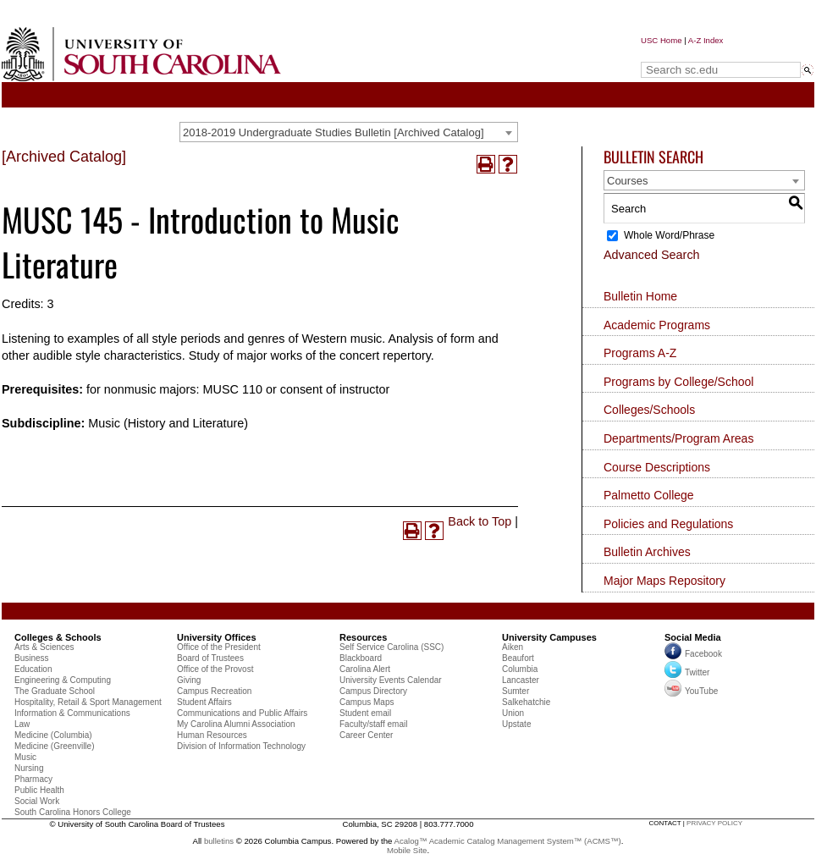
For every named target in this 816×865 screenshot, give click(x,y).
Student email (365, 713)
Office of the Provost (215, 669)
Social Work (36, 801)
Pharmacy (33, 779)
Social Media (692, 637)
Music (25, 757)
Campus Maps (366, 702)
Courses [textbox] (627, 180)
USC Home (661, 40)
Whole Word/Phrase (669, 235)
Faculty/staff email (373, 724)
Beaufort (518, 658)
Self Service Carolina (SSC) (391, 647)
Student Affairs (204, 702)
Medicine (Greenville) (54, 746)
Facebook (703, 653)
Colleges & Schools (58, 637)
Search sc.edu (684, 54)
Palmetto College (649, 495)
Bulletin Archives (647, 552)
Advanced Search (652, 255)
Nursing (28, 768)
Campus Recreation (214, 691)
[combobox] (348, 132)
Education (33, 669)
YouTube (691, 691)
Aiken (512, 647)
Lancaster (520, 680)
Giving (189, 680)
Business (31, 658)
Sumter (515, 691)
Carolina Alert (364, 669)
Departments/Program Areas (678, 438)
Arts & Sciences (44, 647)
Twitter (686, 672)
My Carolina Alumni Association (236, 724)
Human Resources (212, 735)
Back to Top (479, 521)
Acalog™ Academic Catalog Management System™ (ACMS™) (507, 841)
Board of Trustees (210, 658)
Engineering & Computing (62, 680)
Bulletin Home (640, 296)
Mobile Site (407, 850)
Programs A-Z (640, 353)
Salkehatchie (526, 702)
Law (22, 724)
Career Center (366, 735)
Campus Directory (373, 691)
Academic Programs (657, 325)
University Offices (216, 637)
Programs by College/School (678, 381)
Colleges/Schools (649, 409)
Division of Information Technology (241, 746)
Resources (363, 637)
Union (513, 713)
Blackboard (360, 658)
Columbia (520, 669)
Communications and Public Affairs (242, 713)
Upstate (516, 724)
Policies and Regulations (668, 524)
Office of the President (219, 647)
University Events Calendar (390, 680)
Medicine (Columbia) (53, 735)
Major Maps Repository (664, 580)
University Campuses (549, 637)
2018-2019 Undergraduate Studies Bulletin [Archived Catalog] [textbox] (333, 132)
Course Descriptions (657, 467)
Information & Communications (72, 713)
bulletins (219, 841)
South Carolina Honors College (72, 812)
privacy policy (714, 823)
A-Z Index (706, 40)
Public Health (39, 790)
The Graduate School (54, 691)
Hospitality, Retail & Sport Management (88, 702)
